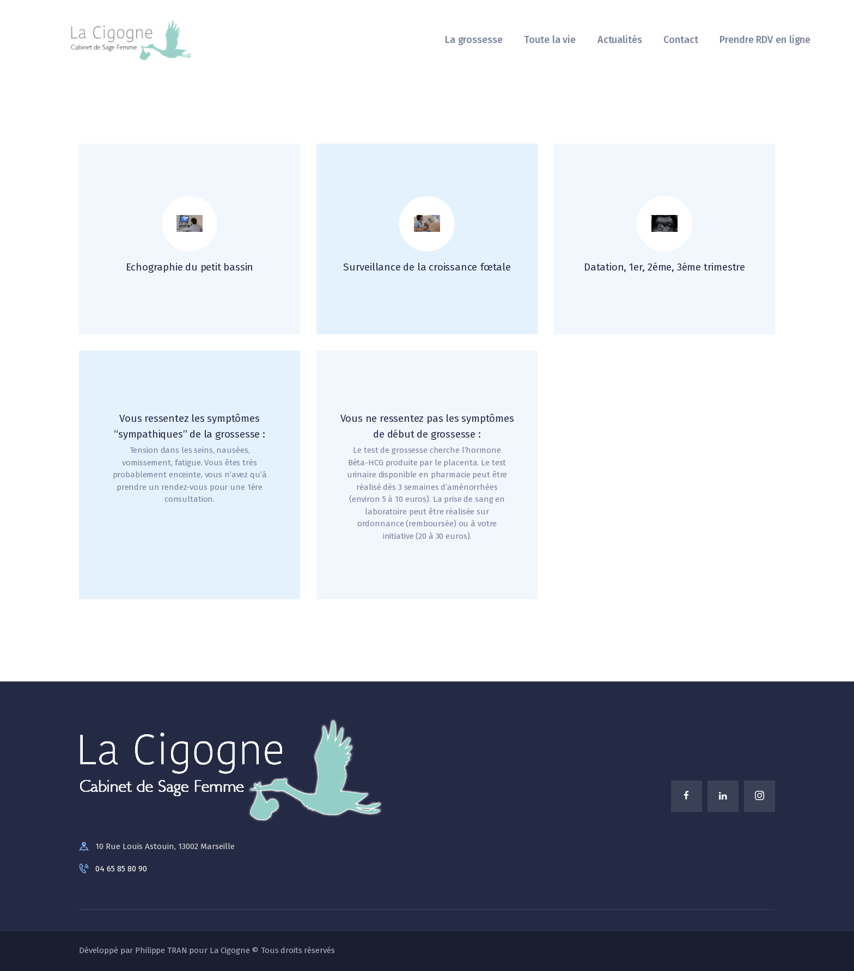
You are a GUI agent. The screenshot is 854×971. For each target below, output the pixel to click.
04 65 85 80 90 (121, 869)
